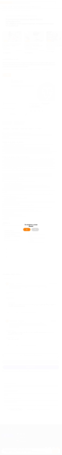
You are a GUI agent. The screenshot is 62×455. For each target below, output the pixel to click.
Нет (35, 229)
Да (27, 229)
